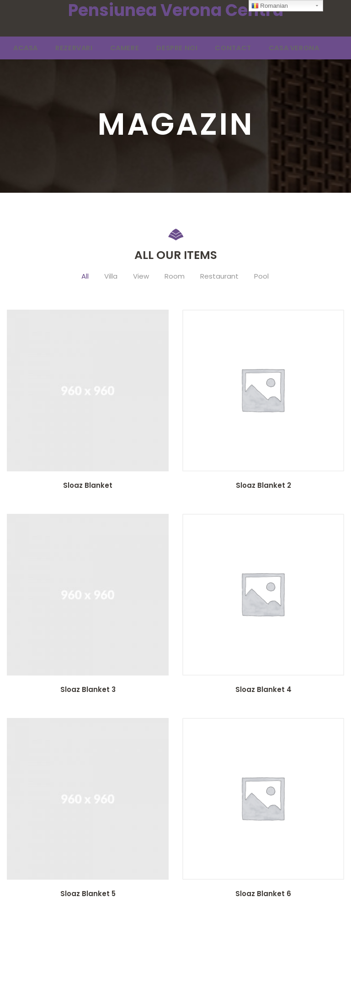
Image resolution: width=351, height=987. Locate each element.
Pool (261, 277)
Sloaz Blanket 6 (263, 895)
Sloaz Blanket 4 (263, 691)
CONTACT (198, 48)
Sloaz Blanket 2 (263, 486)
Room (175, 277)
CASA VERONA (251, 48)
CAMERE (106, 48)
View (141, 277)
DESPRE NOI (150, 48)
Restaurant (219, 277)
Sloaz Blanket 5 (88, 895)
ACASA (22, 48)
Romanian (269, 6)
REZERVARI (63, 48)
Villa (110, 277)
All (85, 277)
